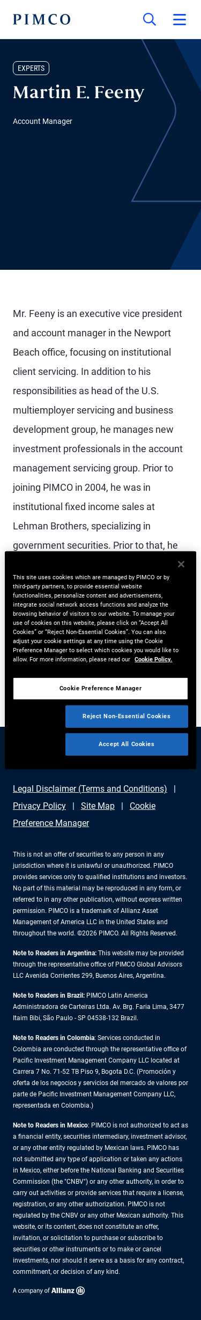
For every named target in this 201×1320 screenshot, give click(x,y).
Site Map (98, 806)
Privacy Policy (39, 806)
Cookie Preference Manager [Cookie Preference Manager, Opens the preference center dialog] (100, 688)
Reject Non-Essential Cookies (126, 716)
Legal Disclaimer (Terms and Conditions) (90, 789)
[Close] (181, 564)
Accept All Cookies (126, 744)
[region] (100, 660)
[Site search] (149, 19)
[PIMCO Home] (41, 19)
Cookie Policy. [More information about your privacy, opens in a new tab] (153, 659)
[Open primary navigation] (179, 19)
